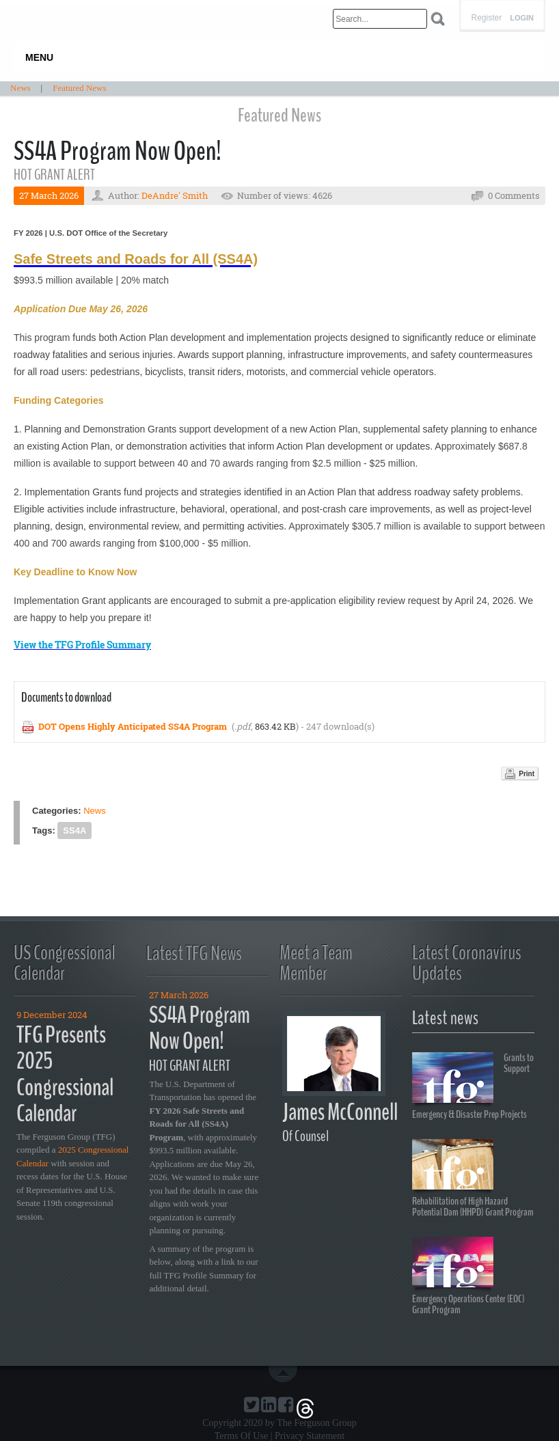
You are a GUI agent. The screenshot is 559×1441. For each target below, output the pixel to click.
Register (486, 18)
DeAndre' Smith (174, 195)
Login (522, 18)
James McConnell (340, 1112)
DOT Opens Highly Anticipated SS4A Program (132, 726)
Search (438, 19)
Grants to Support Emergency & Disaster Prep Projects (473, 1085)
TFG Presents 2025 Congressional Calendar (64, 1074)
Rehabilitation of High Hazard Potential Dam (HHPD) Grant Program (473, 1178)
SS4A (74, 830)
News (94, 811)
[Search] (380, 19)
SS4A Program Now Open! (199, 1028)
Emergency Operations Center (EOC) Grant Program (468, 1276)
